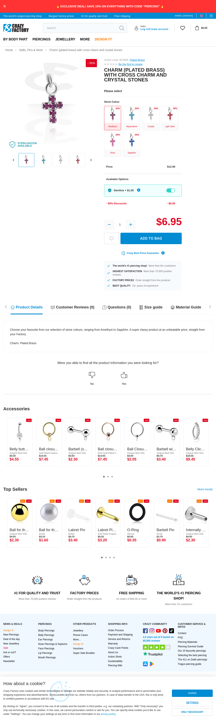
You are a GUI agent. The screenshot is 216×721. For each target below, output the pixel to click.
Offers (6, 656)
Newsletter (9, 661)
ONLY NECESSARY (192, 712)
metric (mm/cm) (184, 15)
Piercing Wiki (115, 665)
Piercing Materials (187, 642)
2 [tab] (108, 477)
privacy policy (108, 714)
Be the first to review (130, 64)
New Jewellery (11, 643)
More (85, 39)
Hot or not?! (9, 652)
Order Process (116, 630)
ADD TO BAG (151, 238)
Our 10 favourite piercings (192, 650)
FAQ (180, 637)
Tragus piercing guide (189, 664)
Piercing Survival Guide (190, 646)
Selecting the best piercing (192, 655)
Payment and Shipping (120, 634)
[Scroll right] (6, 306)
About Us (113, 652)
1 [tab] (104, 477)
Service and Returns (119, 639)
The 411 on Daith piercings (192, 659)
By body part (15, 39)
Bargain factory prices (61, 16)
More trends (205, 489)
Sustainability (115, 661)
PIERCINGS (41, 39)
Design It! (103, 39)
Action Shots (115, 656)
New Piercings (11, 634)
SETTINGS (192, 702)
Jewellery (65, 39)
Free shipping (122, 16)
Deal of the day (11, 639)
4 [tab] (114, 558)
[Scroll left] (210, 306)
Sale (5, 647)
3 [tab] (112, 477)
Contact (182, 633)
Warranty (113, 643)
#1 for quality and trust (94, 16)
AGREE (192, 693)
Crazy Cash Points (118, 647)
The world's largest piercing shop (22, 16)
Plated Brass (137, 59)
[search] (80, 28)
